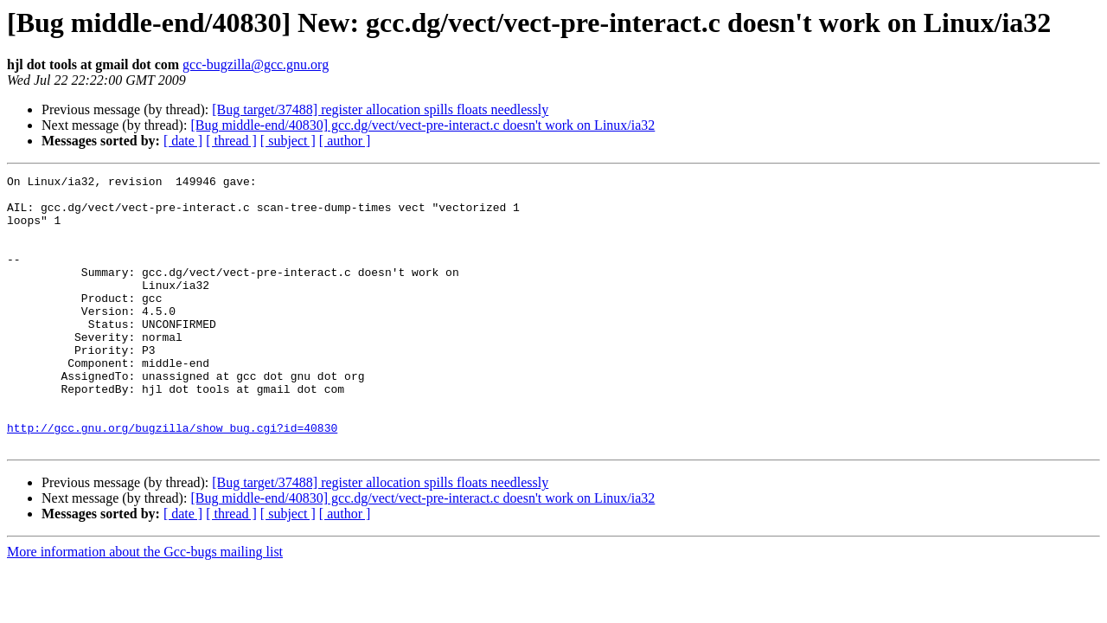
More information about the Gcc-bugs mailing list (145, 606)
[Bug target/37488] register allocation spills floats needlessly (380, 109)
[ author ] (345, 140)
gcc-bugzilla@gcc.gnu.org (255, 64)
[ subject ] (288, 140)
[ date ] (182, 140)
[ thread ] (231, 140)
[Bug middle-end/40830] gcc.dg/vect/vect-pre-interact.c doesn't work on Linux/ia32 (422, 125)
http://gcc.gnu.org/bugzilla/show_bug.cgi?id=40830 (172, 479)
